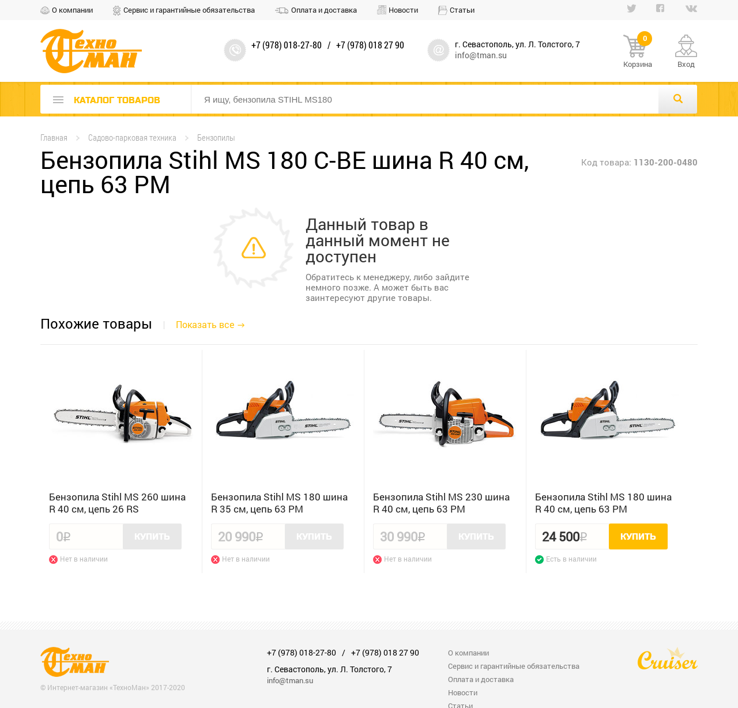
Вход (686, 64)
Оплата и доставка (324, 10)
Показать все (205, 324)
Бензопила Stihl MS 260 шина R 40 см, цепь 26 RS (117, 503)
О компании (72, 10)
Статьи (462, 10)
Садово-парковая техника (132, 137)
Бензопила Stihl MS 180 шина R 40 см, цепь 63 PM (603, 503)
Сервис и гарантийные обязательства (189, 10)
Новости (403, 10)
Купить (152, 537)
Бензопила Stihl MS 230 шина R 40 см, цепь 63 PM (441, 503)
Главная (53, 137)
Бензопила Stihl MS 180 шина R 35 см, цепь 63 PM (279, 503)
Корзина (637, 52)
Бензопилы (216, 137)
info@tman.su (481, 55)
